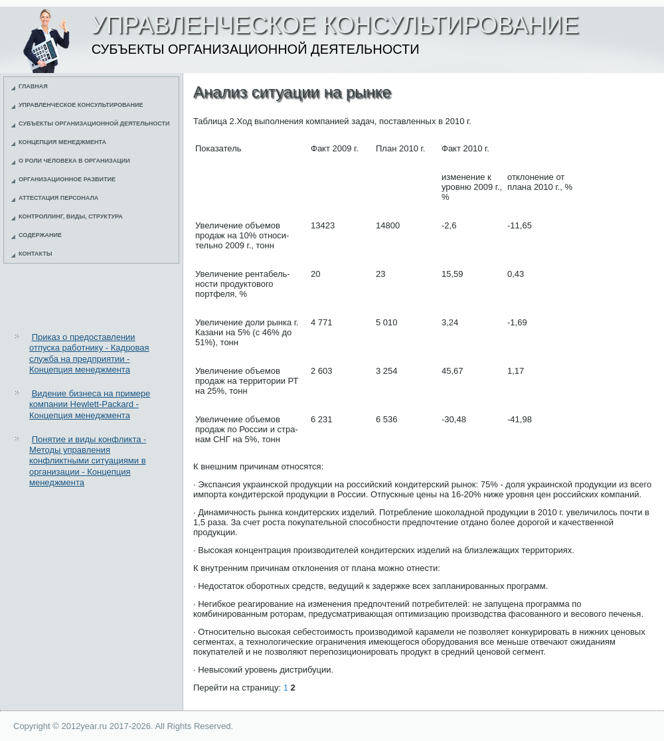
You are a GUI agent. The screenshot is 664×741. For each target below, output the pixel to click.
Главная (33, 86)
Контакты (35, 253)
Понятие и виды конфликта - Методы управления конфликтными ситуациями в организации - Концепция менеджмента (87, 460)
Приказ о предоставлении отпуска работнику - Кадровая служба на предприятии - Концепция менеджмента (89, 353)
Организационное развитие (67, 179)
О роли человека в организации (74, 160)
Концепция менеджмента (62, 142)
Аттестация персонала (58, 198)
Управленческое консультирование (81, 105)
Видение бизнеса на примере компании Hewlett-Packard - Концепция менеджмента (89, 404)
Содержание (40, 235)
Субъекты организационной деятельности (94, 123)
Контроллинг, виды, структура (71, 216)
